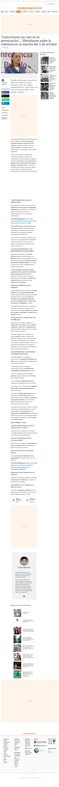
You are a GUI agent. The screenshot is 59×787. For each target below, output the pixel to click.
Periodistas (5, 110)
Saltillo (31, 11)
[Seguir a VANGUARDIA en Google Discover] (5, 48)
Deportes (54, 11)
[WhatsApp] (31, 500)
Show (48, 11)
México (19, 11)
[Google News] (17, 500)
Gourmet (12, 11)
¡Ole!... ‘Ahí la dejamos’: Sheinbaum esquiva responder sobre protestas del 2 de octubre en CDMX (24, 221)
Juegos (6, 11)
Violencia (5, 112)
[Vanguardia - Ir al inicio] (29, 8)
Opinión (37, 11)
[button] (2, 11)
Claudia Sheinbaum (4, 118)
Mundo (44, 11)
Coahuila (24, 11)
